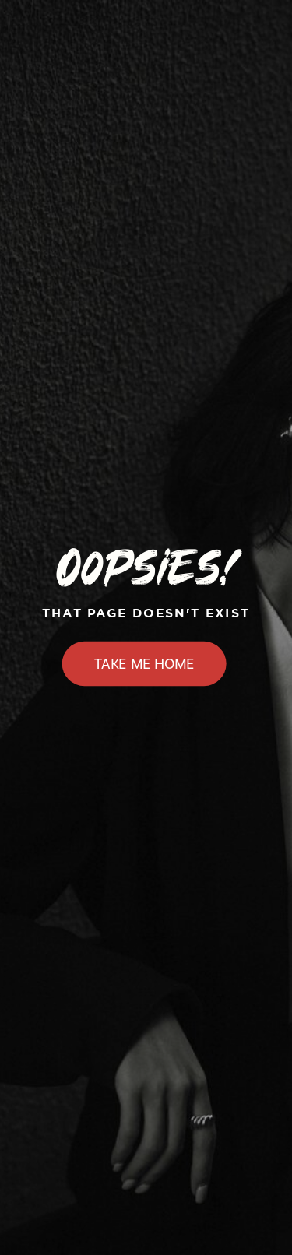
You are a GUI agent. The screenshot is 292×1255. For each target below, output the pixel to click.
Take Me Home (144, 664)
